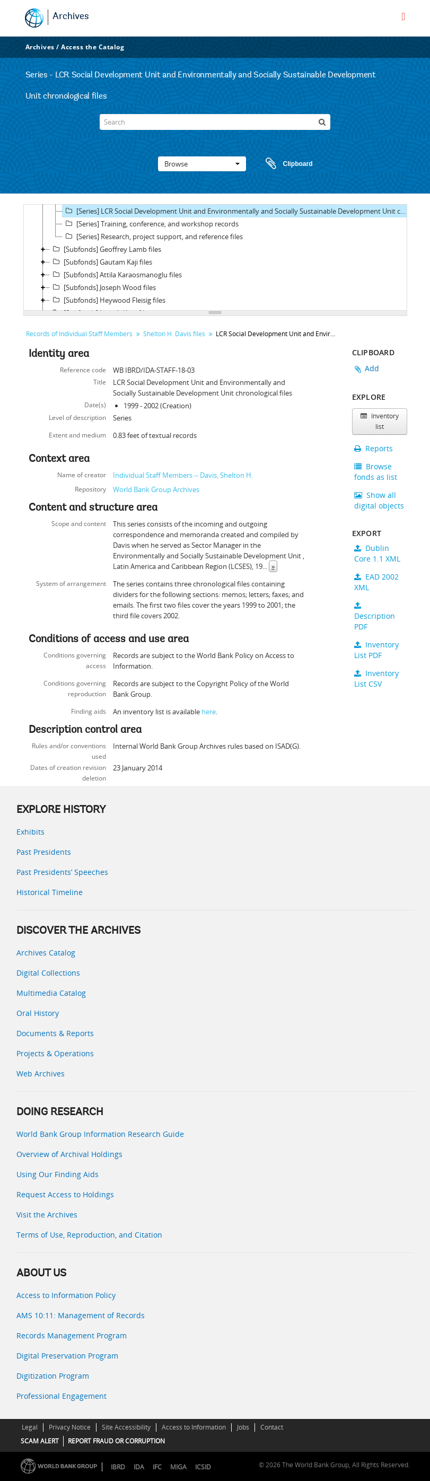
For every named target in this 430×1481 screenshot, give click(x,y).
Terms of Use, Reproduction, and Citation (89, 1235)
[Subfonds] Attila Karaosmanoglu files (116, 274)
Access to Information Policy (66, 1295)
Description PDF (374, 617)
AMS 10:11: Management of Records (80, 1315)
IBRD (118, 1466)
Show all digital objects (379, 500)
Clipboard (284, 164)
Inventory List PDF (376, 649)
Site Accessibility (126, 1427)
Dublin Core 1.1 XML (377, 553)
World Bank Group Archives (156, 489)
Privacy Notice (70, 1427)
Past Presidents (43, 852)
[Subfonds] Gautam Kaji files (101, 262)
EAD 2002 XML (376, 582)
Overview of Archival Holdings (69, 1154)
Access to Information (194, 1427)
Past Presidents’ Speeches (62, 872)
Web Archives (40, 1073)
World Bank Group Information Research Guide (100, 1134)
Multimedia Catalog (51, 993)
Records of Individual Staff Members (79, 333)
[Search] (215, 122)
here (208, 711)
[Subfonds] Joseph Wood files (103, 287)
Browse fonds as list (375, 471)
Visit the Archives (46, 1215)
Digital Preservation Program (67, 1356)
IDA (139, 1466)
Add (372, 368)
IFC (157, 1466)
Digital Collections (48, 973)
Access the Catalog (92, 46)
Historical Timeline (49, 892)
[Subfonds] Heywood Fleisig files (107, 300)
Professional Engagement (61, 1396)
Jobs (243, 1427)
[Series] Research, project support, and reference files (153, 236)
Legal (30, 1427)
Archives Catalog (45, 953)
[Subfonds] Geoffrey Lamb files (105, 249)
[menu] (403, 16)
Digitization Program (52, 1376)
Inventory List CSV (376, 678)
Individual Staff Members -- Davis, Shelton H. (183, 475)
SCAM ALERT (40, 1440)
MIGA (178, 1466)
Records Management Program (71, 1335)
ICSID (203, 1466)
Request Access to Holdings (65, 1194)
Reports (373, 448)
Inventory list (380, 421)
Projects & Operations (55, 1053)
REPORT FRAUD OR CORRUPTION (116, 1440)
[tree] (215, 258)
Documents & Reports (55, 1033)
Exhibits (30, 832)
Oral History (37, 1013)
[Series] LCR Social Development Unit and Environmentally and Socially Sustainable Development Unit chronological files (236, 211)
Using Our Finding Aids (57, 1174)
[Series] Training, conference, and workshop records (151, 223)
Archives (70, 17)
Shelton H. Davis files (174, 333)
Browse (202, 164)
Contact (271, 1427)
